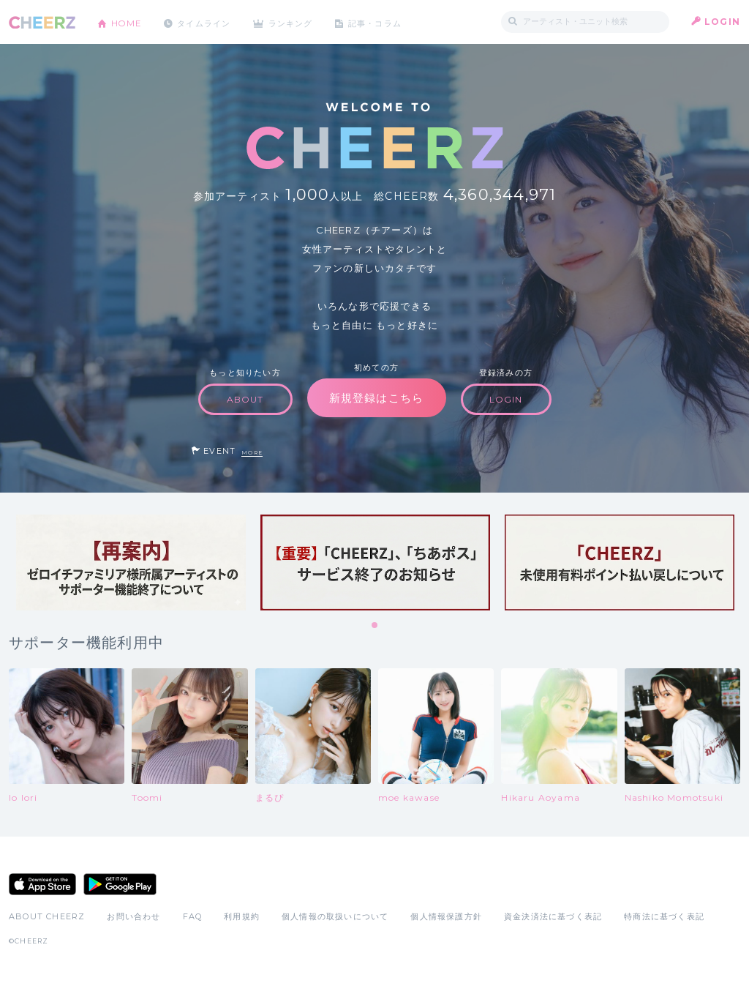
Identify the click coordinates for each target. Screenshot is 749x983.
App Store (42, 884)
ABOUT (245, 399)
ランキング (302, 21)
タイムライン (209, 21)
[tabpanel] (131, 562)
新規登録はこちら (376, 398)
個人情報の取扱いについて (335, 916)
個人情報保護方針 (446, 916)
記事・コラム (391, 21)
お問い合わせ (133, 916)
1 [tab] (375, 625)
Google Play (120, 884)
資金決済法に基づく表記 (553, 916)
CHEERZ (42, 22)
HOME (128, 21)
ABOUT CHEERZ (47, 916)
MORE (252, 452)
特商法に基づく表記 (664, 916)
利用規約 (242, 916)
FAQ (193, 916)
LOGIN (722, 21)
